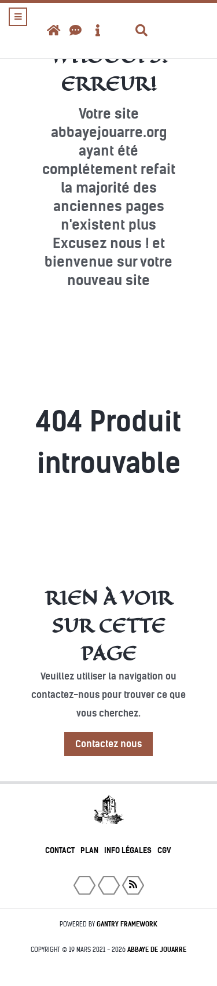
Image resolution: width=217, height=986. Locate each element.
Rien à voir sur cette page (108, 626)
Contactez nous (108, 743)
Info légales (128, 850)
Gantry (127, 924)
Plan (89, 850)
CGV (164, 850)
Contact (60, 850)
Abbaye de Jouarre (156, 950)
